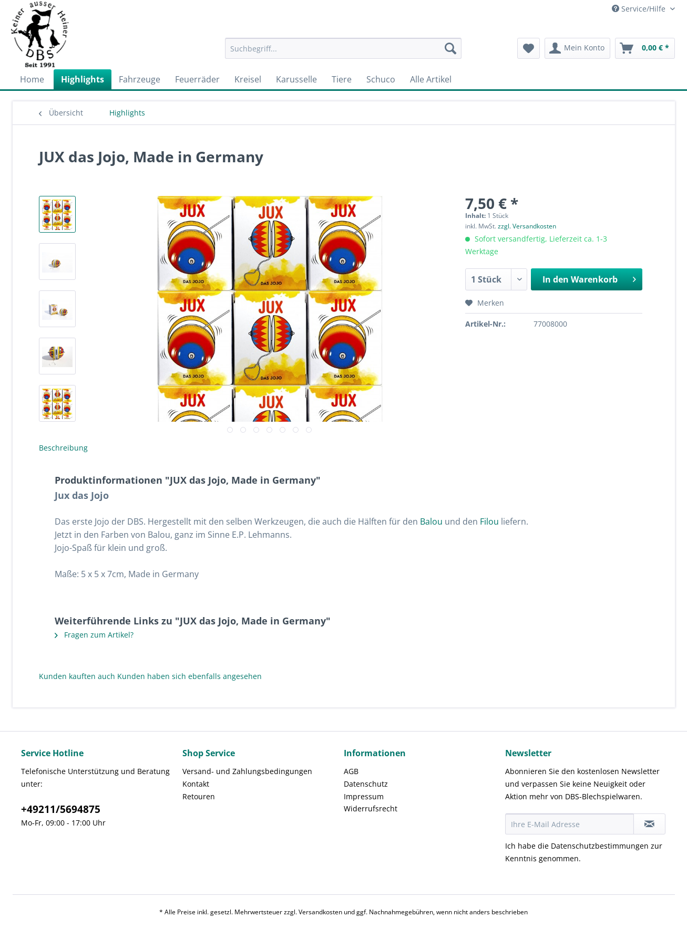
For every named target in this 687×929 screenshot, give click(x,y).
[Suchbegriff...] (343, 48)
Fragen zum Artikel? (94, 635)
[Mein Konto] (577, 48)
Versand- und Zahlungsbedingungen (247, 771)
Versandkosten (320, 911)
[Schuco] (381, 79)
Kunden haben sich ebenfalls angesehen (189, 676)
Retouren (198, 796)
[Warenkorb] (645, 48)
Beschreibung (63, 448)
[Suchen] (450, 48)
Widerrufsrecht (370, 808)
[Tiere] (341, 79)
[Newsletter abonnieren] (649, 823)
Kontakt (195, 784)
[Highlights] (82, 79)
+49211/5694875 (60, 809)
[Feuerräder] (197, 79)
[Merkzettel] (528, 48)
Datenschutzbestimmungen (600, 846)
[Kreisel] (248, 79)
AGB (351, 771)
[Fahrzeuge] (139, 79)
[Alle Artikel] (431, 79)
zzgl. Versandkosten (527, 226)
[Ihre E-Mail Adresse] (569, 823)
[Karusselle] (296, 79)
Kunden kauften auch (77, 676)
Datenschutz (366, 784)
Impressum (364, 796)
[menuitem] (343, 53)
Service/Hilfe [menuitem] (640, 9)
